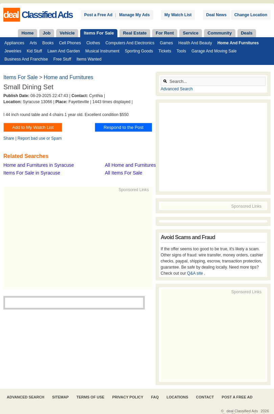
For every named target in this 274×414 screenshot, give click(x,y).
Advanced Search (177, 89)
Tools (181, 51)
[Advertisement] (106, 240)
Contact (205, 397)
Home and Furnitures (238, 43)
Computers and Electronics (130, 43)
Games (166, 43)
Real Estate (134, 33)
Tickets (164, 51)
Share (8, 138)
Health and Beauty (195, 43)
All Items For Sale (123, 173)
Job (46, 33)
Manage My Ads (134, 15)
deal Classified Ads (242, 411)
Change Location (250, 15)
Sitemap (60, 397)
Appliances (14, 43)
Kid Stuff (34, 51)
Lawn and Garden (63, 51)
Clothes (93, 43)
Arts (33, 43)
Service (191, 33)
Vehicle (67, 33)
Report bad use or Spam (40, 138)
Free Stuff (62, 59)
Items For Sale (99, 33)
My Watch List (177, 15)
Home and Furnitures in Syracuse (38, 165)
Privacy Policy (127, 397)
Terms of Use (90, 397)
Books (47, 43)
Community (220, 33)
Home (27, 33)
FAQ (155, 397)
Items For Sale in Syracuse (31, 173)
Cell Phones (70, 43)
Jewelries (12, 51)
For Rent (165, 33)
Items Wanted (88, 59)
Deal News (216, 15)
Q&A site (195, 273)
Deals (247, 33)
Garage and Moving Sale (213, 51)
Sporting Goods (139, 51)
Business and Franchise (26, 59)
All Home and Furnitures (130, 165)
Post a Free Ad (98, 15)
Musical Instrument (102, 51)
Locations (177, 397)
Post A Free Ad (237, 397)
